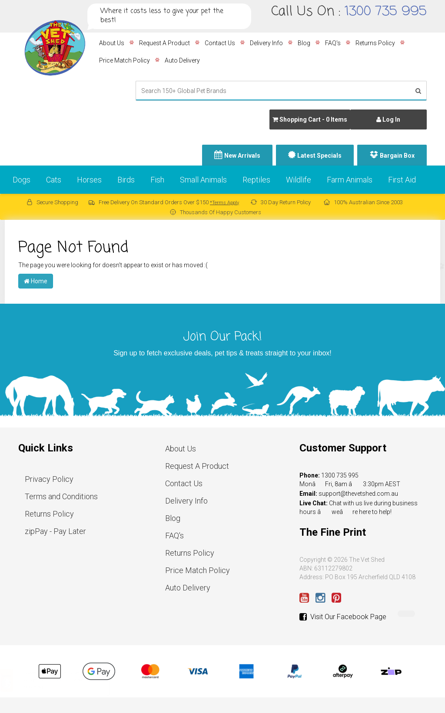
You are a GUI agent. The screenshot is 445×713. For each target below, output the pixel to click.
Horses (89, 179)
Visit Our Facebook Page (342, 617)
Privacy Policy (49, 479)
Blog (304, 43)
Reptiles (256, 179)
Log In (388, 119)
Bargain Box (397, 155)
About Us (111, 43)
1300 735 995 (386, 12)
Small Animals (203, 179)
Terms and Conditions (61, 496)
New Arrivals (242, 155)
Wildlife (298, 179)
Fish (157, 179)
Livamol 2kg (66, 680)
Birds (126, 179)
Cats (53, 179)
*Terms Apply (224, 203)
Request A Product (164, 43)
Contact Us (220, 43)
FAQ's (333, 43)
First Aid (402, 179)
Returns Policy (375, 43)
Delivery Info (266, 43)
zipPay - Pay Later (55, 531)
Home (35, 281)
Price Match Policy (124, 60)
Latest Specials (319, 155)
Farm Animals (349, 179)
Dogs (21, 179)
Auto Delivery (182, 60)
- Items (309, 119)
